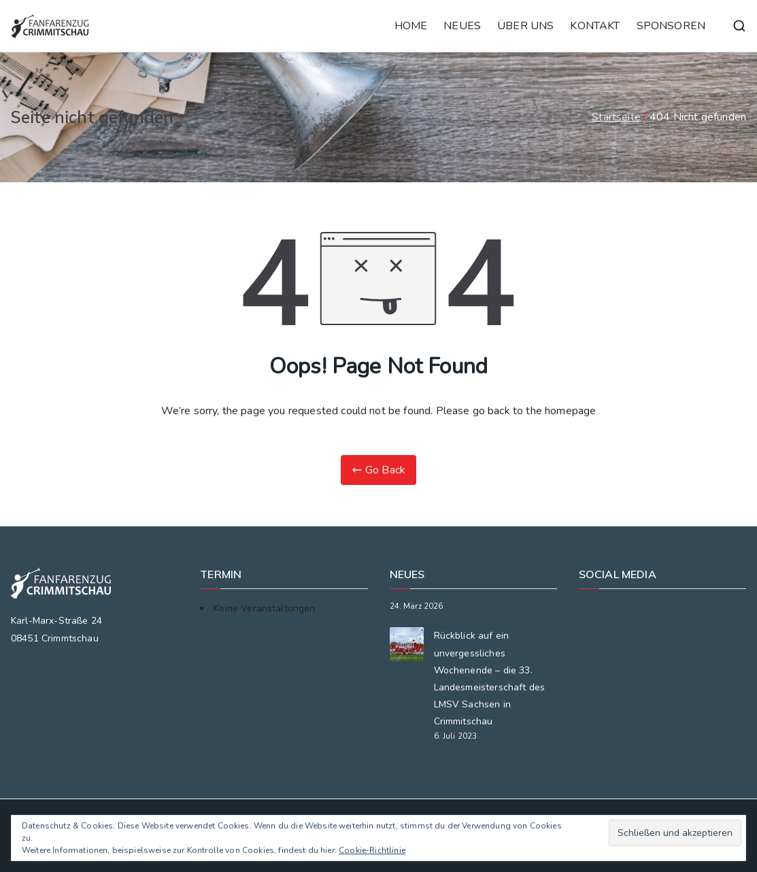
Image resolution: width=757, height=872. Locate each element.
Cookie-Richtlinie (372, 850)
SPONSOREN (671, 25)
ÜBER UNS (525, 25)
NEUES (462, 25)
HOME (411, 25)
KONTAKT (595, 25)
